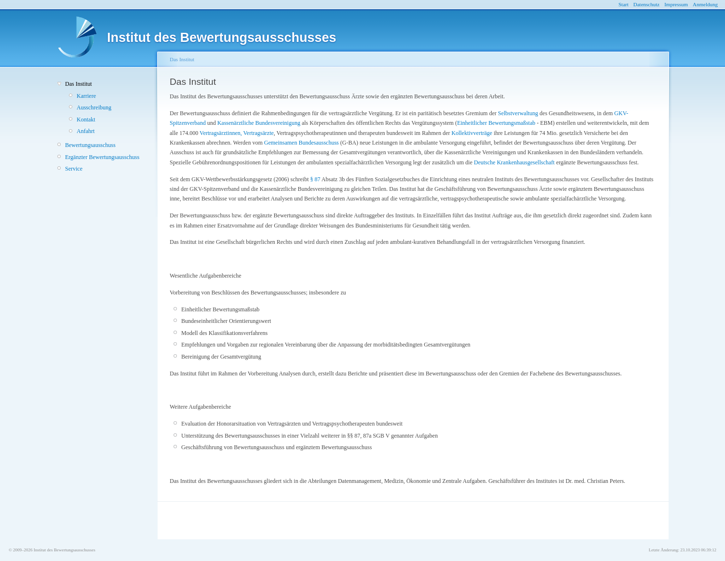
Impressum (676, 4)
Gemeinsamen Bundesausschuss (301, 142)
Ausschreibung (94, 107)
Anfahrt (85, 131)
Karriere (86, 96)
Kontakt (86, 119)
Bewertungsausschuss (90, 145)
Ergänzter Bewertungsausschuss (102, 157)
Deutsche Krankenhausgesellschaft (514, 162)
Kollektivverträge (471, 133)
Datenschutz (646, 4)
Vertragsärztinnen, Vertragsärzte (237, 133)
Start (623, 4)
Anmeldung (705, 4)
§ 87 (315, 179)
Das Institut (78, 83)
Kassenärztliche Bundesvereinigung (258, 123)
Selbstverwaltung (518, 113)
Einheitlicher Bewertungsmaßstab (496, 123)
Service (73, 168)
